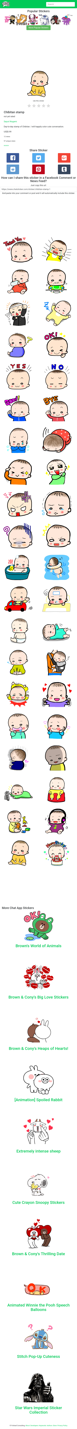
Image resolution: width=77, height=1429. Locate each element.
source (6, 145)
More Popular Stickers (38, 27)
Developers (34, 1425)
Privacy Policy (62, 1425)
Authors (49, 1425)
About (27, 1425)
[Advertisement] (38, 51)
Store (55, 1425)
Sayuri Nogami (10, 121)
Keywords (42, 1425)
